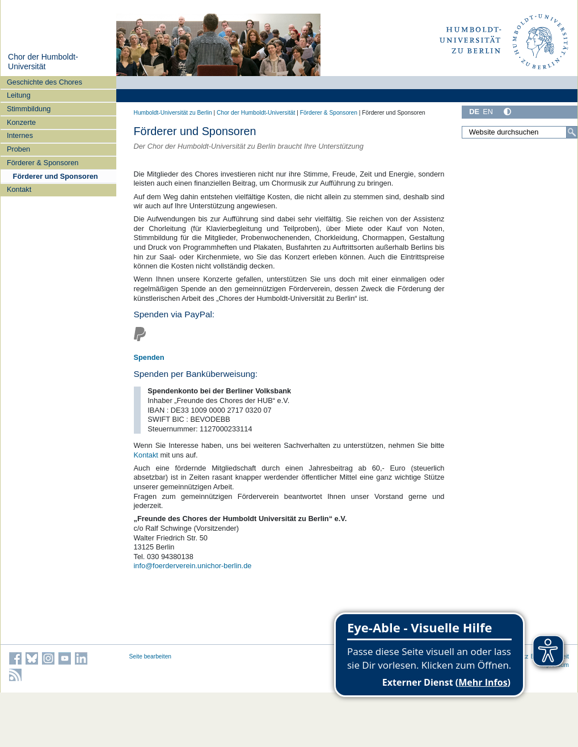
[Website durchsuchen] (519, 132)
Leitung (19, 95)
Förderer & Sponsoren (43, 162)
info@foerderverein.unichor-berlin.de (193, 565)
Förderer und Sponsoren (55, 176)
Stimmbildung (29, 108)
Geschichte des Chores (44, 82)
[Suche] (571, 132)
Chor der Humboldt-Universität (43, 62)
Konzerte (21, 122)
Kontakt (19, 189)
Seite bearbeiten (150, 656)
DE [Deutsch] (474, 111)
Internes (20, 135)
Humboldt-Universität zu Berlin (173, 113)
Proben (18, 149)
